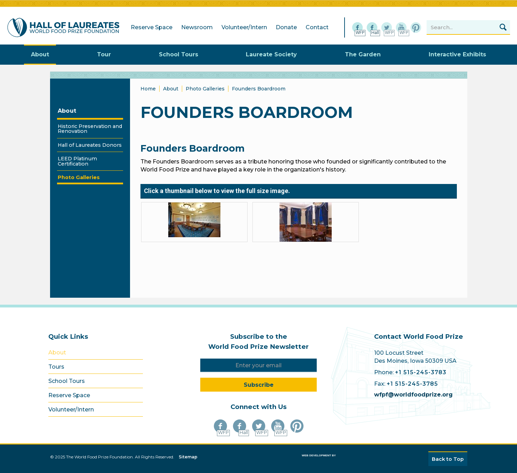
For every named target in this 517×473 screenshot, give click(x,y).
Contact (317, 27)
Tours (56, 366)
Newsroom (197, 27)
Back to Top (448, 459)
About (67, 110)
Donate (286, 27)
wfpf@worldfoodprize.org (413, 394)
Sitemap (188, 456)
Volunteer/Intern (244, 27)
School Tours (66, 381)
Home (148, 89)
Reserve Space (151, 27)
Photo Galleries (205, 89)
